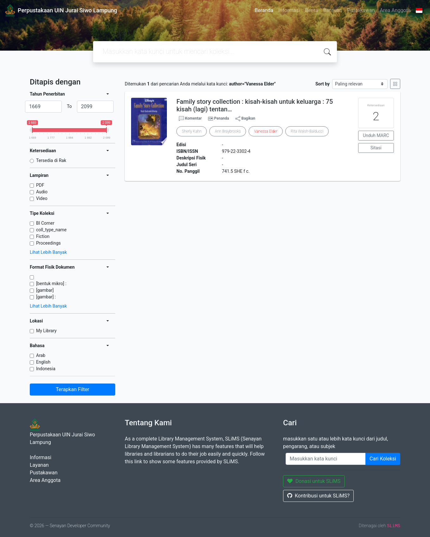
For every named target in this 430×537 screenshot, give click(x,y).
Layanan (39, 465)
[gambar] (45, 290)
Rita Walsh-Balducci (307, 131)
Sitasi (376, 147)
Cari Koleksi (383, 459)
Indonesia (45, 368)
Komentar (190, 118)
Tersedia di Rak (51, 160)
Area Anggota (395, 10)
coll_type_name (51, 229)
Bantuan (332, 10)
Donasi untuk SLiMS (314, 481)
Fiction (42, 236)
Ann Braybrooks (228, 131)
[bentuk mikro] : (51, 283)
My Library (46, 330)
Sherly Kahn (191, 131)
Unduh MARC (376, 135)
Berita (311, 10)
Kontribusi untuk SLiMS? (318, 496)
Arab (40, 355)
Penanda (221, 118)
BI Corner (45, 223)
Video (41, 198)
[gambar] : (46, 296)
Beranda (264, 10)
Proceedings (48, 243)
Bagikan (245, 118)
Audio (41, 191)
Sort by (322, 83)
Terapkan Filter (72, 389)
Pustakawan (361, 10)
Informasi (289, 10)
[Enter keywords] (326, 459)
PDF (40, 185)
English (43, 362)
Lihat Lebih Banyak (48, 252)
